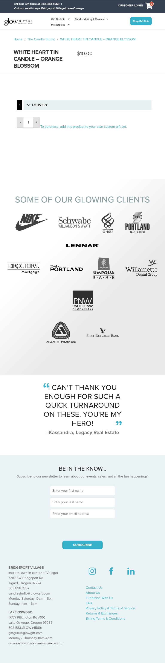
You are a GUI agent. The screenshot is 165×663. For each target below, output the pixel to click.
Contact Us (94, 587)
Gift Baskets (58, 19)
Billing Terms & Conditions (105, 618)
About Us (93, 593)
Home (18, 39)
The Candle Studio (41, 39)
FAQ (89, 603)
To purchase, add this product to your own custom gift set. (83, 127)
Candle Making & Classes (89, 19)
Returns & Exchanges (102, 613)
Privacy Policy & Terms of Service (110, 608)
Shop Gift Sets (141, 21)
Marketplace (58, 24)
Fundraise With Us (99, 598)
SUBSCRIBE (82, 545)
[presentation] (82, 528)
